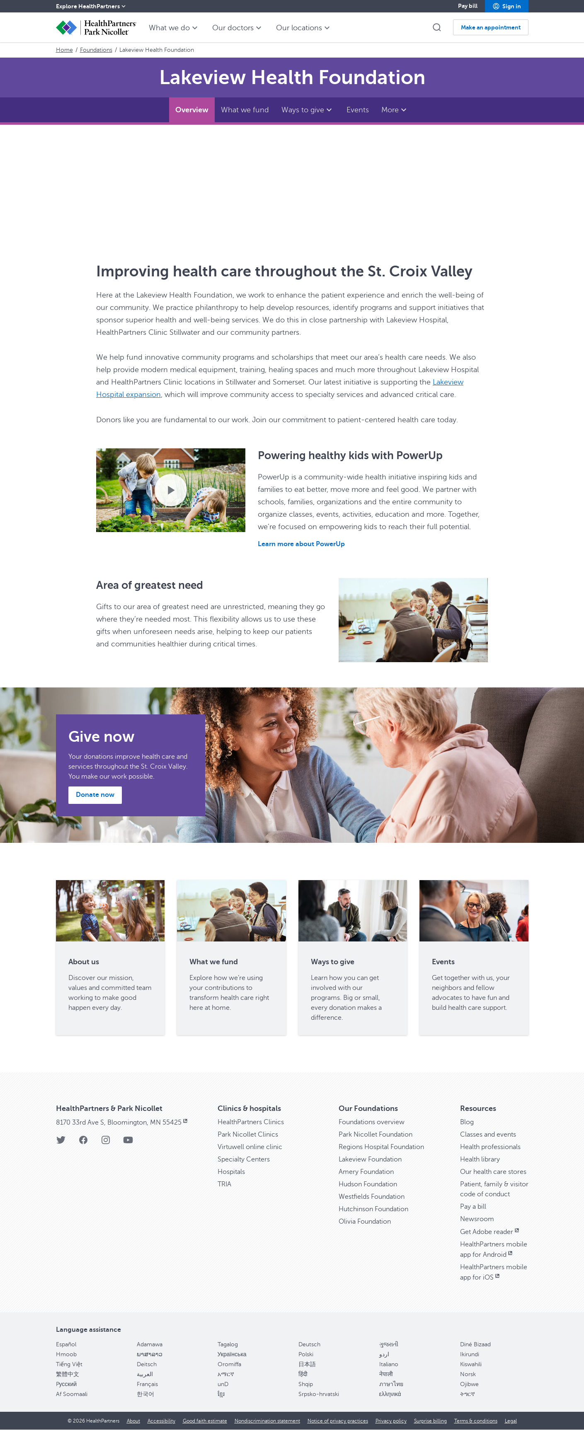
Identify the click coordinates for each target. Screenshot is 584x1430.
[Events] (357, 109)
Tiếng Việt (69, 1364)
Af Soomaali (71, 1394)
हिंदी (303, 1374)
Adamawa (149, 1344)
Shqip (305, 1384)
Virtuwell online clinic (250, 1147)
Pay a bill (473, 1206)
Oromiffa (229, 1364)
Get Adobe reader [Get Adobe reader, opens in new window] (490, 1232)
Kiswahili (471, 1364)
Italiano (388, 1364)
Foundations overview (372, 1122)
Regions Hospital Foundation (381, 1147)
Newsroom (477, 1219)
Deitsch (147, 1364)
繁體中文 (67, 1374)
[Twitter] (61, 1142)
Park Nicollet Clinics (248, 1134)
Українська (232, 1354)
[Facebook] (83, 1142)
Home (64, 50)
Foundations (96, 50)
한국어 (145, 1394)
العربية (145, 1374)
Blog (467, 1122)
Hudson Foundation (368, 1184)
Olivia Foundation (365, 1221)
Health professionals (490, 1147)
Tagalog (228, 1344)
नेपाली (386, 1374)
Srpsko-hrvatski (318, 1394)
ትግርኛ (467, 1394)
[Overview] (192, 109)
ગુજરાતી (388, 1344)
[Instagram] (106, 1142)
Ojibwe (469, 1384)
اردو (384, 1354)
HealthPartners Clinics (251, 1122)
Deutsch (309, 1344)
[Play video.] (171, 490)
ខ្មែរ (221, 1394)
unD (223, 1384)
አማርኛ (226, 1374)
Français (147, 1384)
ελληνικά (390, 1394)
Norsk (468, 1374)
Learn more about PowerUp (301, 544)
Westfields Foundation (372, 1196)
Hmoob (66, 1354)
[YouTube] (128, 1142)
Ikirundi (469, 1354)
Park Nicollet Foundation (375, 1134)
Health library (480, 1159)
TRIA (224, 1184)
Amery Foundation (366, 1172)
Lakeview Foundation (370, 1159)
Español (66, 1344)
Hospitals (231, 1172)
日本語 (307, 1364)
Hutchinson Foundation (373, 1209)
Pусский (66, 1384)
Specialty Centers (244, 1159)
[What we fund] (245, 109)
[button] (506, 6)
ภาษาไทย (391, 1384)
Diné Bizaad (475, 1344)
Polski (305, 1354)
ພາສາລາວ (149, 1354)
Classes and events (488, 1134)
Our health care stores (493, 1172)
